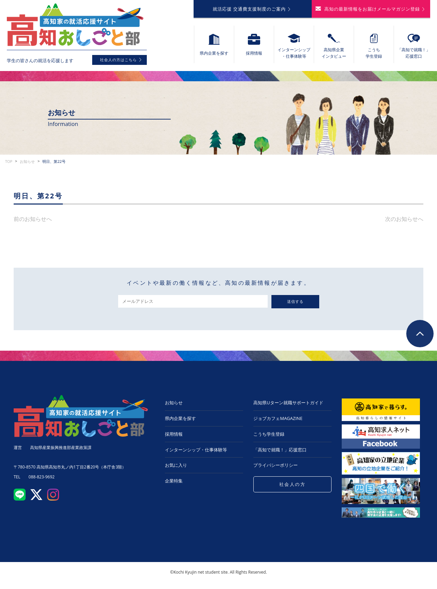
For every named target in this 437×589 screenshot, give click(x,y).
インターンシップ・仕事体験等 (196, 450)
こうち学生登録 (268, 434)
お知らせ (27, 161)
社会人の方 (292, 484)
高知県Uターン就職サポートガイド (288, 402)
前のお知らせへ (33, 219)
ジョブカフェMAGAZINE (277, 418)
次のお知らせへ (404, 219)
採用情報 (174, 434)
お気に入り (176, 465)
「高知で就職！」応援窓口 (280, 450)
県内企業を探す (180, 418)
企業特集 (174, 481)
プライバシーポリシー (275, 465)
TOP (8, 161)
